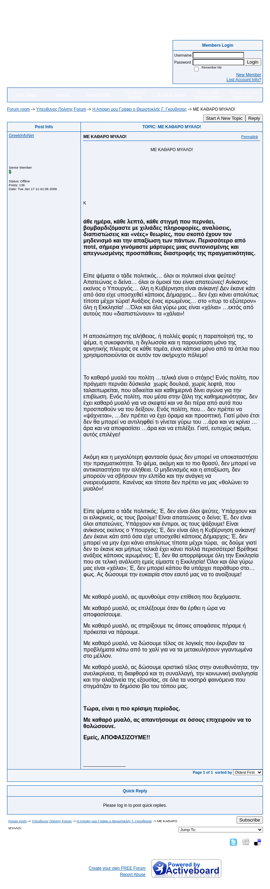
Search (62, 94)
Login (252, 62)
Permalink (249, 137)
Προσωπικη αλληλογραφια (208, 95)
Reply (254, 118)
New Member (248, 74)
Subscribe (249, 820)
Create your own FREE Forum (117, 868)
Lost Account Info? (243, 79)
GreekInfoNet (98, 94)
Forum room (18, 109)
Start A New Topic (224, 118)
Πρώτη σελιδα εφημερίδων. (244, 95)
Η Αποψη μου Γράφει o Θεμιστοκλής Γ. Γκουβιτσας (139, 109)
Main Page (25, 94)
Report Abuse (133, 874)
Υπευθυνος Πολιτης (135, 95)
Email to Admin (172, 94)
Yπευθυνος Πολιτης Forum (61, 109)
